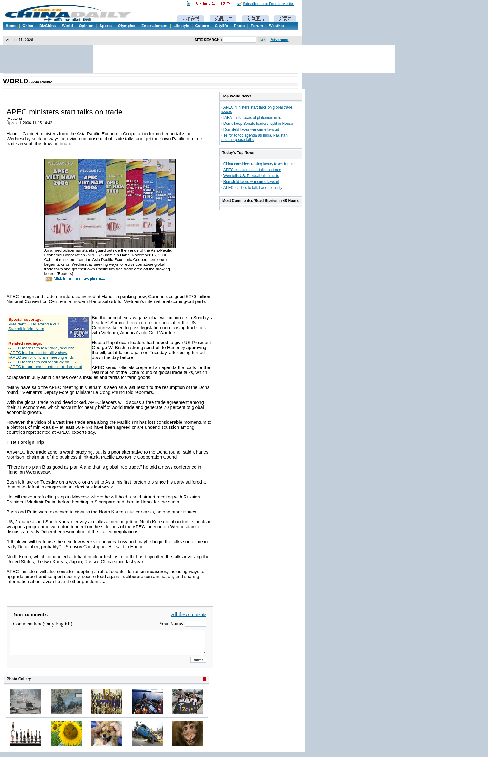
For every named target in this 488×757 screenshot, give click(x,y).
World (67, 26)
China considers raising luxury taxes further (259, 164)
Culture (202, 26)
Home (11, 26)
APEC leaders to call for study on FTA (44, 362)
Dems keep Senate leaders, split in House (258, 123)
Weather (276, 26)
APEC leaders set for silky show (38, 352)
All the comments (188, 614)
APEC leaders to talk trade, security (42, 348)
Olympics (126, 26)
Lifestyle (181, 26)
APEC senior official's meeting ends (42, 357)
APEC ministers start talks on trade (252, 170)
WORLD (15, 81)
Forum (257, 26)
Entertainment (154, 26)
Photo (239, 26)
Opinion (86, 26)
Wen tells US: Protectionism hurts (251, 176)
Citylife (221, 26)
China (27, 26)
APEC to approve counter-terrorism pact (46, 366)
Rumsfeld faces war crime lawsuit (251, 129)
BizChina (47, 26)
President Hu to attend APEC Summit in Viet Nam (34, 326)
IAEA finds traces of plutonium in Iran (254, 117)
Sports (106, 26)
